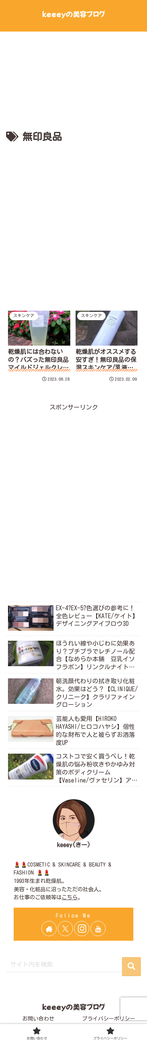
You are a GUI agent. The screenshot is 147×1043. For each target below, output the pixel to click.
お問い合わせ (38, 1018)
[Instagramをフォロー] (81, 928)
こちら (69, 897)
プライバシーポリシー (108, 1018)
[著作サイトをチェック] (49, 928)
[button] (131, 966)
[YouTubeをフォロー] (98, 928)
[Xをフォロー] (65, 928)
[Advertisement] (73, 223)
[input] (73, 964)
